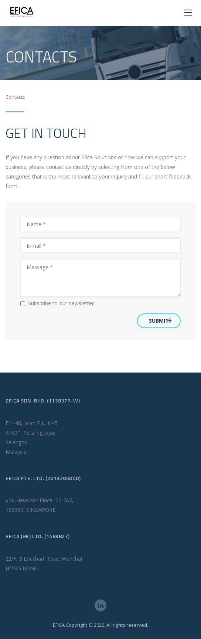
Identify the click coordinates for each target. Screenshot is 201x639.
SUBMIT (160, 320)
